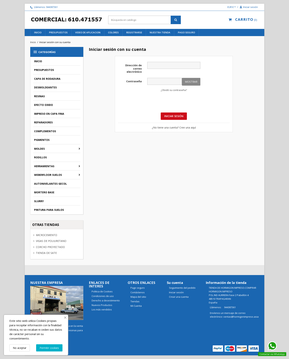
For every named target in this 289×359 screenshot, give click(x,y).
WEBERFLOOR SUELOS (48, 175)
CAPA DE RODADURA (47, 78)
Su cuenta (175, 282)
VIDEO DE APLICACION (87, 32)
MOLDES (39, 148)
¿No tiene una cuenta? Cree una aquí (174, 127)
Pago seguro (186, 32)
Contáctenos (137, 292)
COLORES (113, 32)
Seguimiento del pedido (182, 287)
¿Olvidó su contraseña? (174, 90)
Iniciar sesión (173, 116)
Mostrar (191, 81)
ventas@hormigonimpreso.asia (241, 316)
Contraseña (134, 81)
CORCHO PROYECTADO (50, 247)
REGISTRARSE (134, 32)
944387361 (52, 7)
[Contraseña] (164, 81)
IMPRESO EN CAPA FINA (49, 113)
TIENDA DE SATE (46, 253)
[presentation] (174, 102)
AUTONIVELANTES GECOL (50, 183)
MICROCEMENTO (46, 235)
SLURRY (39, 201)
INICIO (37, 32)
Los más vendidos (101, 309)
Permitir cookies (49, 348)
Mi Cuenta (136, 305)
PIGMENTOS (42, 140)
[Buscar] (144, 20)
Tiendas (135, 301)
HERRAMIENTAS (44, 166)
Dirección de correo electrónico (133, 68)
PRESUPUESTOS (58, 32)
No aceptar (19, 348)
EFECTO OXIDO (43, 105)
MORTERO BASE (44, 192)
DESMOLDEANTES (45, 87)
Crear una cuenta (179, 296)
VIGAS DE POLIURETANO (50, 241)
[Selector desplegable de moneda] (231, 7)
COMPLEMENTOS (45, 131)
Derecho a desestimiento (105, 300)
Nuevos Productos (101, 305)
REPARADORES (43, 122)
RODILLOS (40, 157)
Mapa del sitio (138, 296)
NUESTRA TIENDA (160, 32)
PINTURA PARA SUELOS (49, 210)
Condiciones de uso (102, 296)
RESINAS (39, 96)
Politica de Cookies (102, 291)
